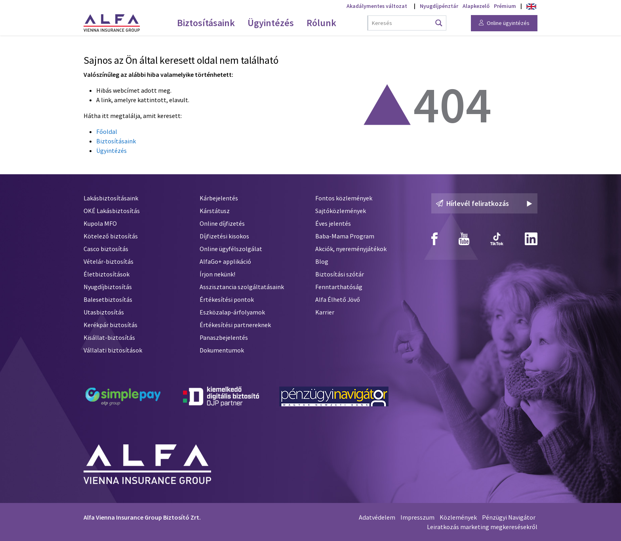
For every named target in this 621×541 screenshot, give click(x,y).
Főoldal (106, 131)
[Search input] (401, 23)
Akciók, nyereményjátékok (351, 249)
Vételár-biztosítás (108, 261)
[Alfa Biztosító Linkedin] (531, 238)
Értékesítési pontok (227, 299)
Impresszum (417, 517)
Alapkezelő (476, 6)
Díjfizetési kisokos (224, 236)
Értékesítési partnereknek (235, 325)
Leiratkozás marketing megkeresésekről (482, 527)
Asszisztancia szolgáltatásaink (242, 287)
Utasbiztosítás (104, 312)
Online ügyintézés (504, 23)
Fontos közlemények (343, 198)
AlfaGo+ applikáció (225, 261)
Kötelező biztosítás (111, 236)
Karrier (324, 312)
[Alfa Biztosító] (147, 463)
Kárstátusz (215, 211)
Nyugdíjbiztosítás (108, 287)
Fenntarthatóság (338, 287)
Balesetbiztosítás (108, 299)
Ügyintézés (111, 150)
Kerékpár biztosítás (110, 325)
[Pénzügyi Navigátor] (334, 396)
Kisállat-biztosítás (109, 337)
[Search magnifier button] (438, 23)
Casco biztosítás (106, 249)
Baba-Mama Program (344, 236)
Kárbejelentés (219, 198)
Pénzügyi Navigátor (508, 517)
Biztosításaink (116, 141)
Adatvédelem (377, 517)
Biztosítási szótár (339, 274)
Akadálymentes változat (377, 6)
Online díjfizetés (222, 223)
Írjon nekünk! (217, 274)
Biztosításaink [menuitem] (206, 23)
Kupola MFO (100, 223)
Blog (321, 261)
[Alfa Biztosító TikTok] (496, 238)
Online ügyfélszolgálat (231, 249)
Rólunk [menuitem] (321, 23)
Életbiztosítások (107, 274)
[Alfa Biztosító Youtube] (464, 238)
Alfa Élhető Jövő (337, 299)
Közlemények (458, 517)
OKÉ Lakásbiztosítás (112, 211)
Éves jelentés (333, 223)
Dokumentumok (222, 350)
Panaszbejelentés (224, 337)
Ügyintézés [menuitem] (271, 23)
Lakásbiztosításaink (111, 198)
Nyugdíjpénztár (439, 6)
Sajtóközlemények (340, 211)
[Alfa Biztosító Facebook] (434, 238)
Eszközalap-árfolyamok (232, 312)
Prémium (505, 6)
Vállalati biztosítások (113, 350)
